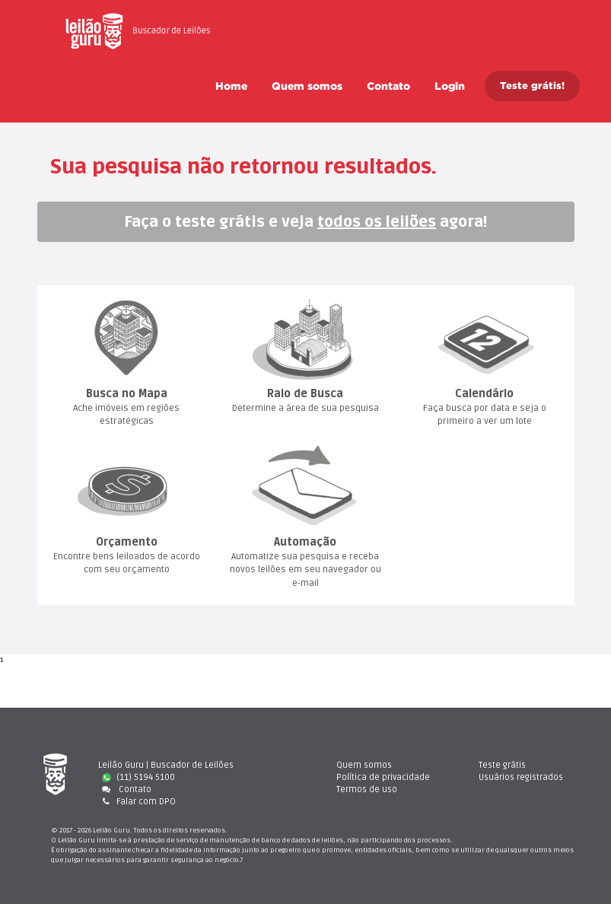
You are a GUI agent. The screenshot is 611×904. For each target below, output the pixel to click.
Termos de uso (366, 789)
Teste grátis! (532, 85)
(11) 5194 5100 (138, 777)
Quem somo (307, 86)
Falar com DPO (137, 802)
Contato (388, 86)
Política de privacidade (383, 777)
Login (449, 86)
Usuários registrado (521, 777)
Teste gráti (502, 765)
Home (231, 86)
